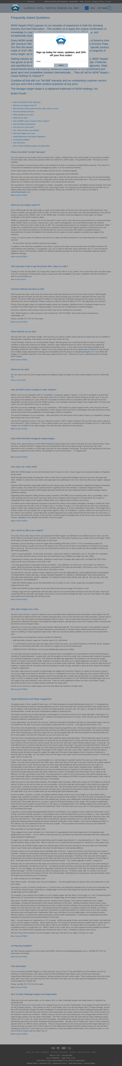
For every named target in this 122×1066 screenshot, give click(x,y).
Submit (61, 65)
